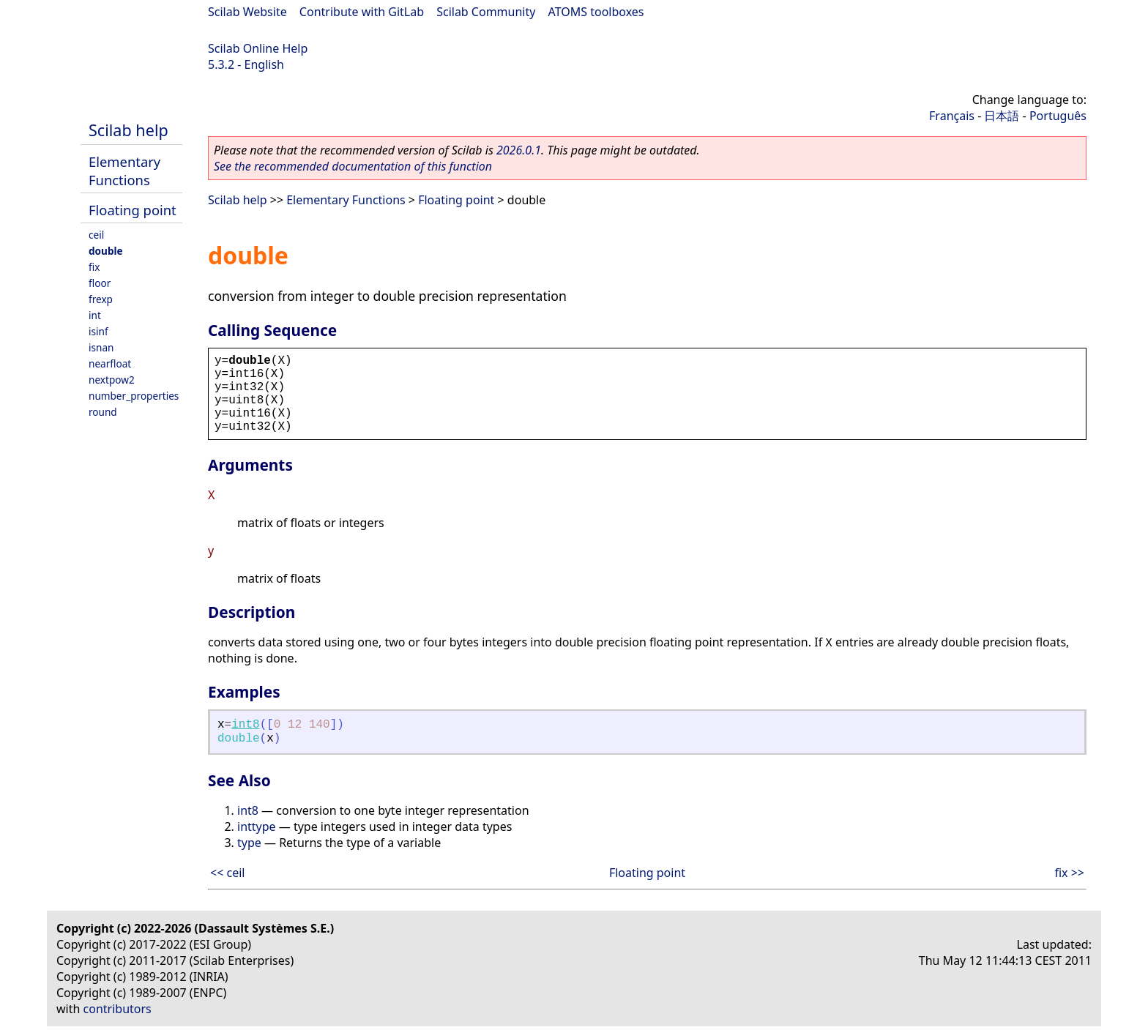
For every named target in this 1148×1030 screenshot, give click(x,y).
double (106, 251)
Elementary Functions (124, 170)
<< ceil (227, 873)
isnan (101, 347)
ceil (96, 235)
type (249, 843)
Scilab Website (247, 12)
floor (100, 283)
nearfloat (110, 363)
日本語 (1001, 116)
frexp (101, 299)
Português (1057, 116)
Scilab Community (485, 12)
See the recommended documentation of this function (353, 166)
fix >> (1069, 873)
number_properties (134, 396)
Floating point (132, 210)
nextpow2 (112, 380)
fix (94, 267)
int (95, 315)
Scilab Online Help (258, 48)
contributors (117, 1009)
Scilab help (128, 130)
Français (951, 116)
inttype (256, 826)
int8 (245, 724)
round (103, 412)
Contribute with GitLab (361, 12)
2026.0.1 (518, 150)
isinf (98, 331)
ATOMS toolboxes (596, 12)
